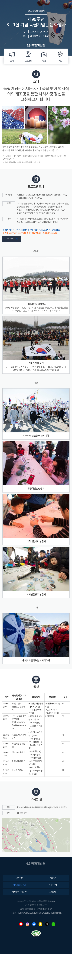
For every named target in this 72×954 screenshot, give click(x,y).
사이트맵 (52, 892)
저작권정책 (53, 885)
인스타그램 (27, 924)
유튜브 (21, 924)
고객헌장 (19, 878)
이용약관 (52, 878)
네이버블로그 (53, 924)
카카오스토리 (40, 924)
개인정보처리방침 (19, 885)
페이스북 (34, 924)
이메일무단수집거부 (19, 892)
